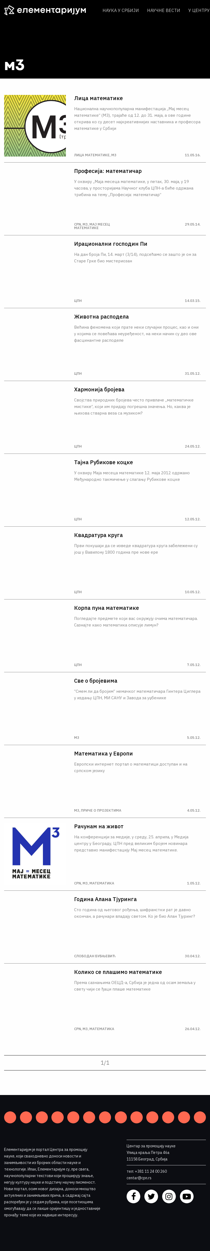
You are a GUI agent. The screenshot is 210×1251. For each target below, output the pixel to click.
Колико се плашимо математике (118, 972)
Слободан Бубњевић (94, 956)
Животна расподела (101, 316)
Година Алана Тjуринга (105, 899)
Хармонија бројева (99, 389)
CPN (77, 224)
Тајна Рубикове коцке (103, 462)
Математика (101, 883)
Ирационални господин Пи (110, 244)
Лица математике (98, 98)
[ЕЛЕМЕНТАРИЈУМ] (49, 10)
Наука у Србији (121, 10)
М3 (113, 155)
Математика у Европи (103, 753)
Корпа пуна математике (106, 608)
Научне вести (163, 10)
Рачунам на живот (99, 826)
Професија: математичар (108, 171)
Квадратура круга (98, 535)
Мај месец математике (92, 226)
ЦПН (78, 300)
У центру (199, 10)
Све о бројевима (95, 680)
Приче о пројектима (101, 810)
